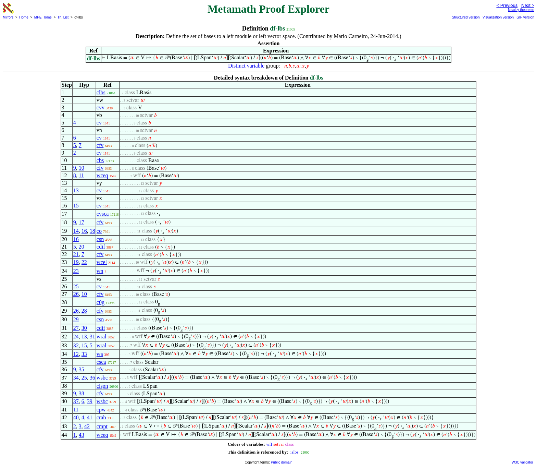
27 (76, 328)
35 (81, 369)
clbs (101, 92)
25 (76, 286)
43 (81, 435)
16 (84, 231)
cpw (101, 409)
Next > (527, 5)
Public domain (281, 462)
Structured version (465, 17)
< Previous (506, 5)
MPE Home (43, 17)
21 (76, 254)
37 (76, 401)
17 (81, 222)
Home (23, 17)
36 (92, 378)
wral (101, 336)
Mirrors (8, 17)
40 (76, 417)
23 (76, 271)
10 (81, 168)
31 (92, 336)
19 (76, 262)
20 (81, 247)
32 (76, 345)
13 (76, 190)
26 (76, 294)
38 (81, 393)
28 (84, 311)
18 (92, 231)
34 (76, 378)
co (99, 231)
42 (87, 426)
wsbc (102, 378)
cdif (101, 247)
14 (76, 231)
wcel (102, 262)
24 (76, 336)
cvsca (103, 214)
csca (101, 362)
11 (81, 175)
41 (89, 417)
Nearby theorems (521, 10)
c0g (100, 302)
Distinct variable (246, 66)
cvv (100, 107)
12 (76, 354)
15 (76, 205)
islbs (294, 452)
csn (100, 239)
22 (84, 262)
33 (84, 354)
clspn (102, 386)
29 (76, 319)
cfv (100, 145)
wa (100, 354)
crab (101, 417)
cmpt (102, 426)
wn (100, 271)
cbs (100, 160)
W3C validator (522, 462)
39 (89, 401)
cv (99, 122)
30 (84, 328)
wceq (102, 175)
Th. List (63, 17)
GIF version (525, 17)
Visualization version (498, 17)
